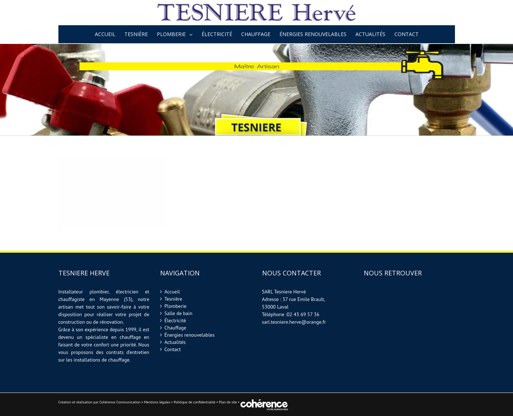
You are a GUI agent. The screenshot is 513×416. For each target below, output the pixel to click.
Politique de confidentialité (194, 402)
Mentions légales (157, 402)
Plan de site (228, 402)
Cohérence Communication (119, 402)
